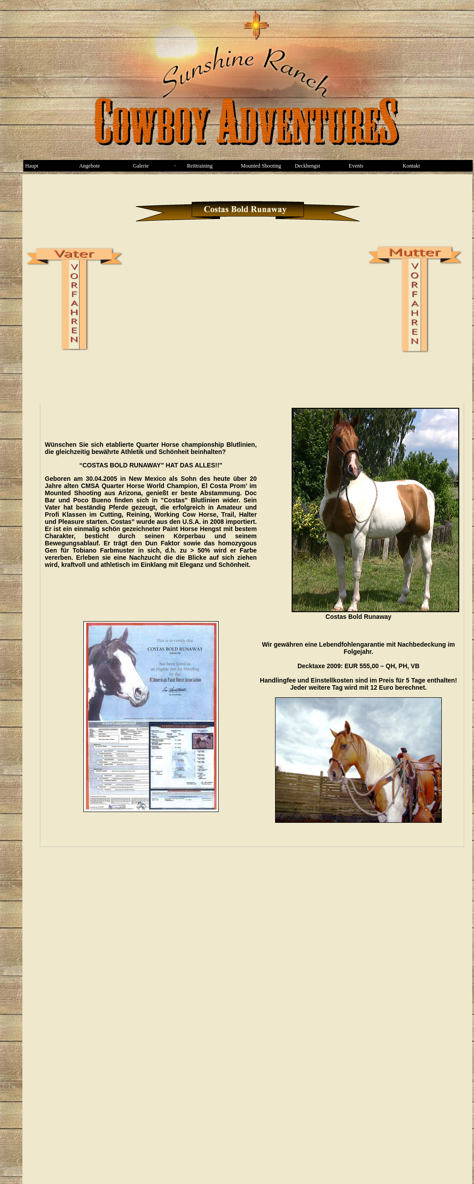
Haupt (31, 166)
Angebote (89, 166)
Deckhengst (307, 166)
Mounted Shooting (261, 166)
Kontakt (411, 166)
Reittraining (199, 166)
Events (356, 166)
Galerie (141, 166)
